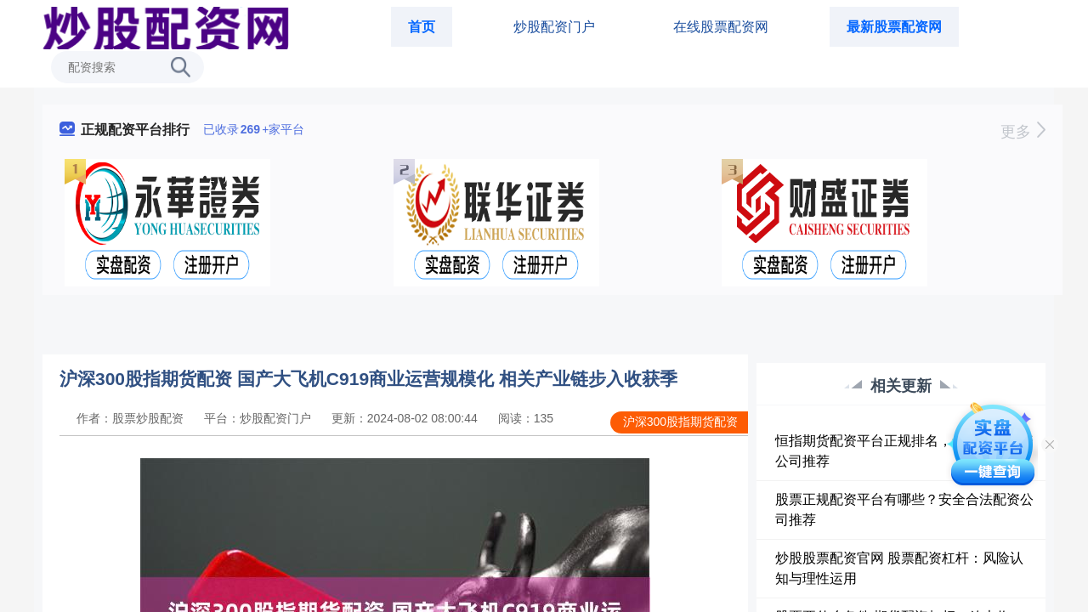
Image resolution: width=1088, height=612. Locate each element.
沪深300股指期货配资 (680, 421)
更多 (1023, 131)
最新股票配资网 (894, 27)
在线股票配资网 (720, 27)
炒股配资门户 (554, 27)
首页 (421, 27)
